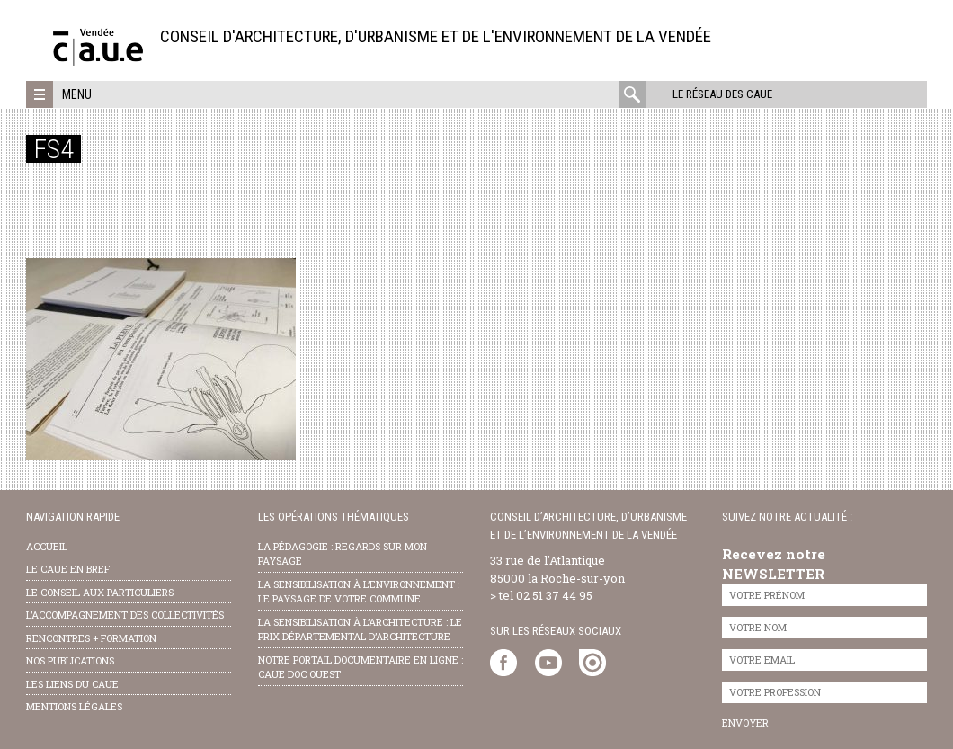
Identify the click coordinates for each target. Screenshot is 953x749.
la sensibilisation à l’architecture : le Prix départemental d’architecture (360, 629)
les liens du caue (72, 684)
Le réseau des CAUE (722, 94)
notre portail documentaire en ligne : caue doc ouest (360, 667)
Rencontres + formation (91, 638)
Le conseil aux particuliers (100, 592)
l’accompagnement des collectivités (125, 614)
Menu (77, 94)
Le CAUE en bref (68, 568)
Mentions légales (74, 706)
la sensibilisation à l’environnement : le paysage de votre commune (358, 591)
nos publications (70, 660)
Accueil (46, 546)
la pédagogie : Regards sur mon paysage (342, 553)
